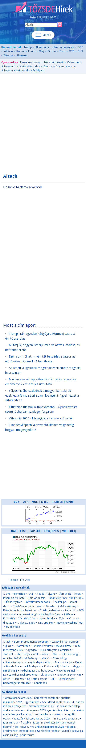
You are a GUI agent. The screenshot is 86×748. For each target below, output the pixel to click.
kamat (73, 602)
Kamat (20, 51)
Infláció (8, 51)
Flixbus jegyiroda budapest (36, 670)
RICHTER (57, 502)
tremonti (70, 610)
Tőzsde (8, 55)
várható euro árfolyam (24, 710)
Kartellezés (23, 646)
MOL (35, 502)
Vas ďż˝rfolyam (46, 594)
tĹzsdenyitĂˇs (14, 602)
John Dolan (75, 662)
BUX (80, 51)
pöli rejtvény (22, 727)
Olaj (41, 51)
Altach (7, 641)
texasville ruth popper (65, 641)
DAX (13, 531)
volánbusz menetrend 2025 (48, 727)
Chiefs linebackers (51, 610)
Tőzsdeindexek (54, 62)
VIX (64, 531)
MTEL (44, 502)
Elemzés (22, 55)
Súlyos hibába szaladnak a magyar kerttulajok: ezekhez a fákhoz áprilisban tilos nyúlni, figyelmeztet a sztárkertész (42, 395)
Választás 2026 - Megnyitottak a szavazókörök (40, 418)
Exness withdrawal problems (20, 674)
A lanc (6, 594)
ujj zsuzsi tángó (28, 614)
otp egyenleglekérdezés (44, 731)
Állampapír (42, 47)
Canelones (40, 683)
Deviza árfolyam (54, 66)
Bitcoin (52, 51)
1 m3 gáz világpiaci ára (65, 718)
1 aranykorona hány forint (36, 714)
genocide (19, 594)
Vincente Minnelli (66, 670)
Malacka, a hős (26, 622)
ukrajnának (47, 674)
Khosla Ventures (43, 646)
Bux (53, 679)
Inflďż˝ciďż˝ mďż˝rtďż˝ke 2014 (66, 598)
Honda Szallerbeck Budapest (23, 666)
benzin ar (30, 610)
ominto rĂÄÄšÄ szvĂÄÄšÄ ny (20, 658)
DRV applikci (45, 622)
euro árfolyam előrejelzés (55, 650)
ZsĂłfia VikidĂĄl (67, 606)
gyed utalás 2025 (36, 702)
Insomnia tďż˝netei (14, 598)
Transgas (60, 662)
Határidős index (30, 66)
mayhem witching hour (70, 622)
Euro (62, 51)
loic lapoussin (37, 598)
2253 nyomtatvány (51, 710)
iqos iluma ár (11, 722)
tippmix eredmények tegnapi (31, 641)
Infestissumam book (38, 602)
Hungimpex (13, 626)
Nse (55, 654)
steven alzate (64, 646)
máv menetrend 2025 (41, 706)
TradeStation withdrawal (27, 606)
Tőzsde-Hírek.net (19, 580)
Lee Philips (59, 602)
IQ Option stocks (37, 679)
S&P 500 (35, 531)
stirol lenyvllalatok (27, 654)
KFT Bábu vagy (69, 654)
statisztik (8, 654)
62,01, (62, 618)
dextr (6, 606)
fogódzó (31, 650)
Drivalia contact (12, 610)
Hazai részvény (30, 62)
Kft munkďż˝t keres (69, 594)
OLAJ (73, 531)
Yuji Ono (8, 646)
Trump (28, 47)
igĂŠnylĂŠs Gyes (51, 614)
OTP (71, 51)
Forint (31, 51)
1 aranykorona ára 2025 (17, 698)
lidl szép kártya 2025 (37, 718)
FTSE (23, 531)
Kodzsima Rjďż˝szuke (56, 666)
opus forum (27, 735)
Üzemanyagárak (63, 47)
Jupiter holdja (47, 618)
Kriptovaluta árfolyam (30, 70)
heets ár (18, 718)
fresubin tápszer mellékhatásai (39, 722)
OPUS (69, 502)
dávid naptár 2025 (59, 702)
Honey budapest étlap (38, 662)
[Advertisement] (43, 121)
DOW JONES (51, 531)
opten (6, 679)
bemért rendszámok (46, 698)
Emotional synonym (69, 674)
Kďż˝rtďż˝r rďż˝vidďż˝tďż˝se (19, 618)
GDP (80, 47)
